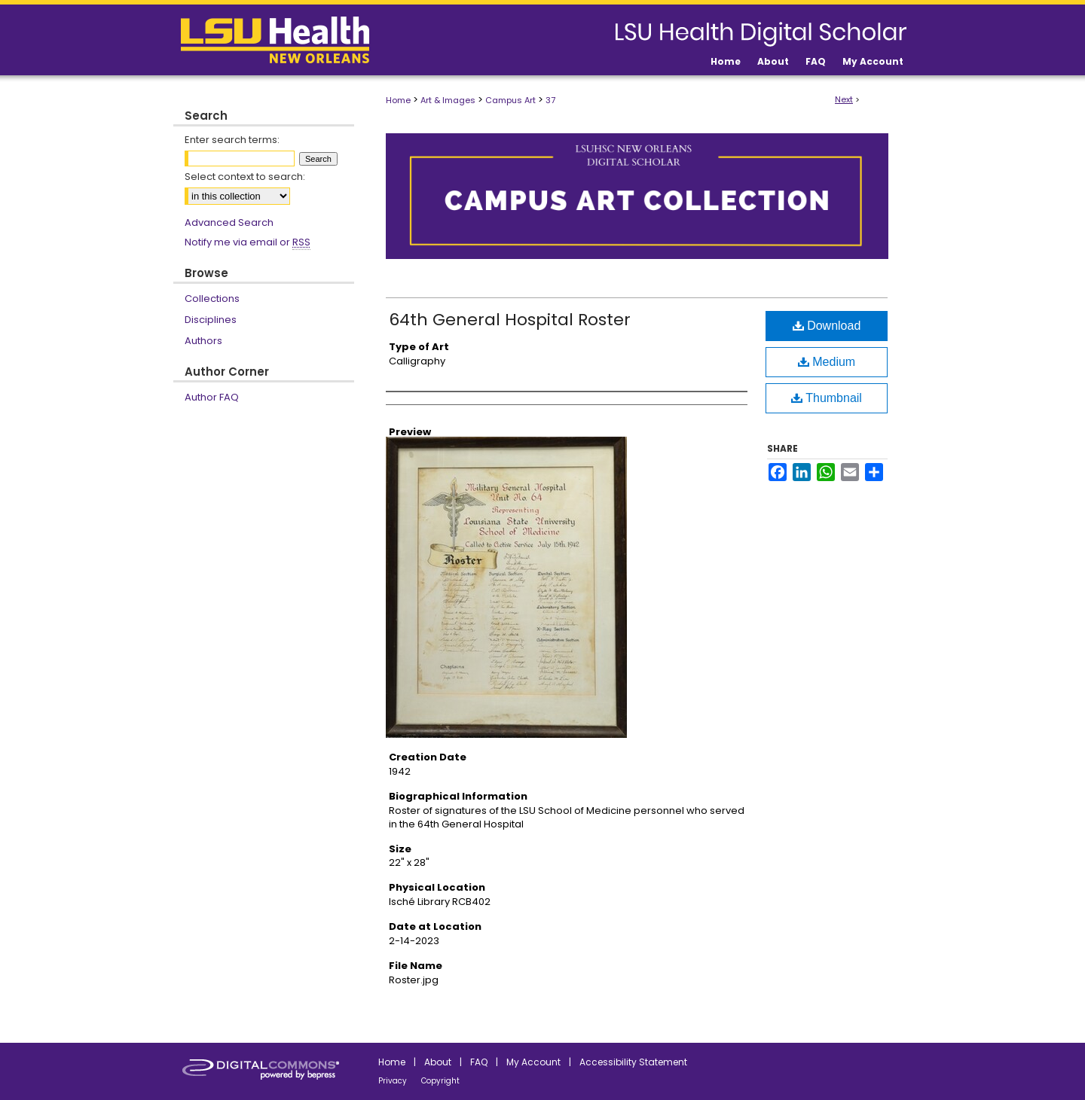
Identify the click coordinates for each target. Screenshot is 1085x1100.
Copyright (440, 1080)
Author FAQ (212, 397)
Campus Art (510, 100)
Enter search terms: (232, 140)
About (437, 1062)
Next (844, 99)
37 (550, 100)
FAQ (478, 1062)
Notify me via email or (247, 242)
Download (827, 325)
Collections (212, 298)
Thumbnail (826, 398)
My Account (533, 1062)
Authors (203, 341)
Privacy (392, 1080)
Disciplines (211, 319)
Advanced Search (229, 222)
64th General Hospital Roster (510, 319)
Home (398, 100)
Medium (826, 361)
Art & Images (447, 100)
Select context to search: (245, 176)
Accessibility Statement (633, 1062)
